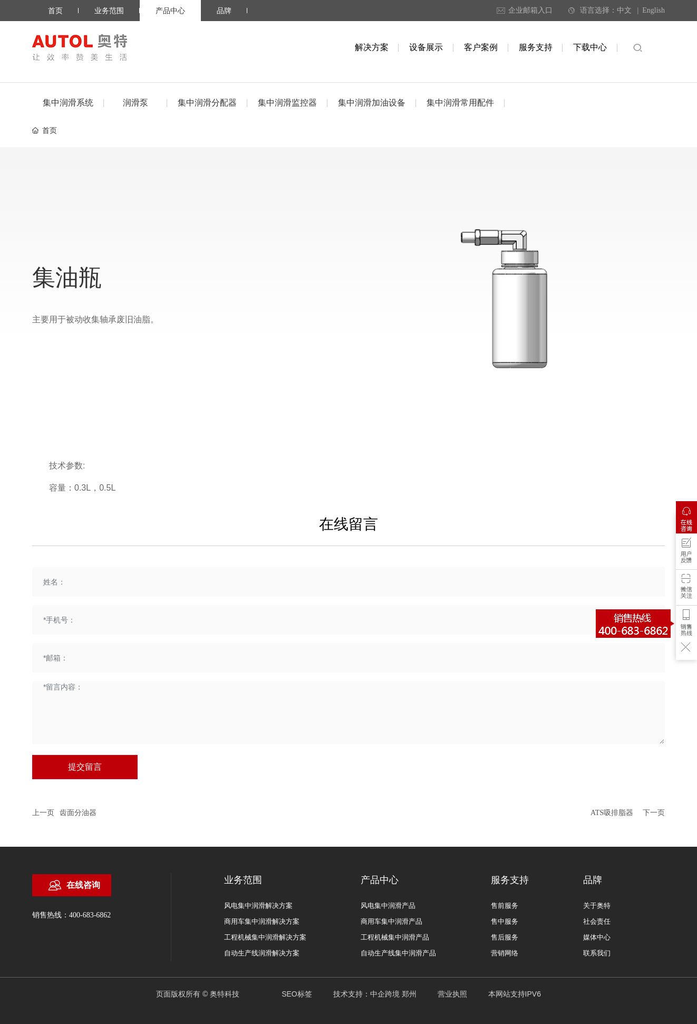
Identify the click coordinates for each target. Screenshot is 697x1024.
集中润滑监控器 (287, 102)
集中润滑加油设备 (371, 102)
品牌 (224, 10)
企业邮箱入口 (530, 10)
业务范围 (109, 10)
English (653, 10)
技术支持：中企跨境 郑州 (375, 994)
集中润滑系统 (68, 102)
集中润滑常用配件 (460, 102)
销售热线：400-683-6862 (71, 915)
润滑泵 (135, 102)
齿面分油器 (78, 813)
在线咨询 (83, 885)
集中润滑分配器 (207, 102)
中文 (624, 10)
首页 (55, 10)
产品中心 (170, 10)
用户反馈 (686, 554)
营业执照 (452, 994)
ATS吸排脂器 (611, 813)
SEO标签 (297, 994)
